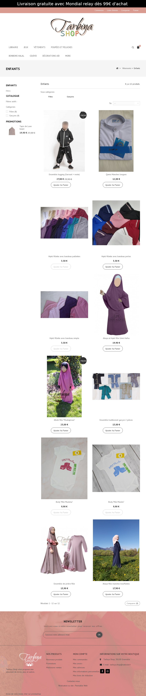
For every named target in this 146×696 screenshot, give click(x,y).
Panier (136, 10)
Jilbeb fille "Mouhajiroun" (64, 420)
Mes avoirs (77, 663)
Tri (110, 103)
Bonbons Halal (16, 55)
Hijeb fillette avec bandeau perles (116, 256)
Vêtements (39, 47)
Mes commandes (80, 659)
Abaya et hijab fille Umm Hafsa (116, 338)
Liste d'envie (112, 10)
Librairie (13, 47)
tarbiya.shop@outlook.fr (120, 664)
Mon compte (80, 654)
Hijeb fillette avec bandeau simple (64, 338)
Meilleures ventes (54, 667)
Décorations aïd (51, 55)
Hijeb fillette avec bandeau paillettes (64, 256)
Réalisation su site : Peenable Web (73, 688)
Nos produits (54, 654)
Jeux (26, 47)
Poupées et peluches (61, 47)
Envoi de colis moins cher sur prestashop (117, 674)
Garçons (9, 95)
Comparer (125, 10)
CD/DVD (33, 55)
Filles (8, 91)
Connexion (99, 10)
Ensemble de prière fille (64, 583)
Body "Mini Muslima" (64, 502)
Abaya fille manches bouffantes (116, 583)
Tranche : (10, 131)
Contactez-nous (73, 683)
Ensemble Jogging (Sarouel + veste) (64, 174)
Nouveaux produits (54, 659)
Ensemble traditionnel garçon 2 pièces (116, 420)
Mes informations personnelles (86, 671)
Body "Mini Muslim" (116, 502)
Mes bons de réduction (83, 675)
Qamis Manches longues (116, 174)
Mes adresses (79, 667)
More (68, 55)
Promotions (13, 140)
